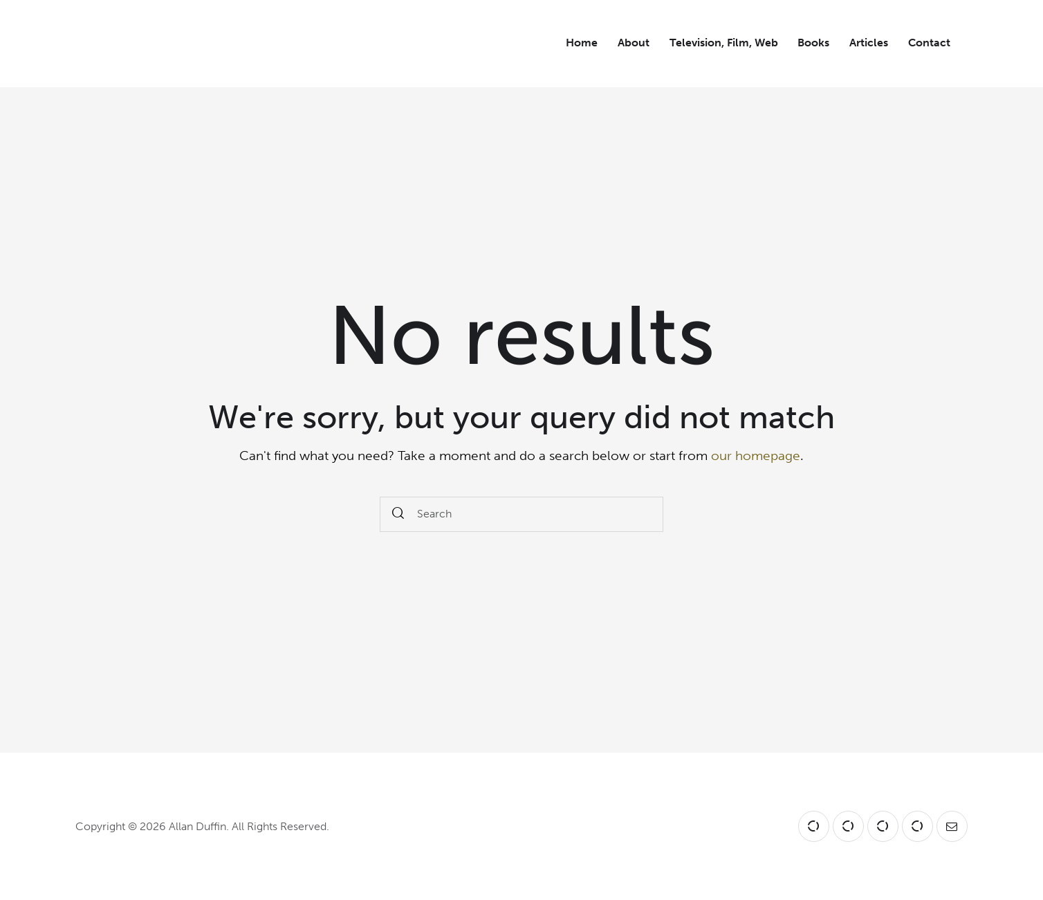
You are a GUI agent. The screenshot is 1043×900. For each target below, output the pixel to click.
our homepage (755, 455)
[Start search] (398, 514)
